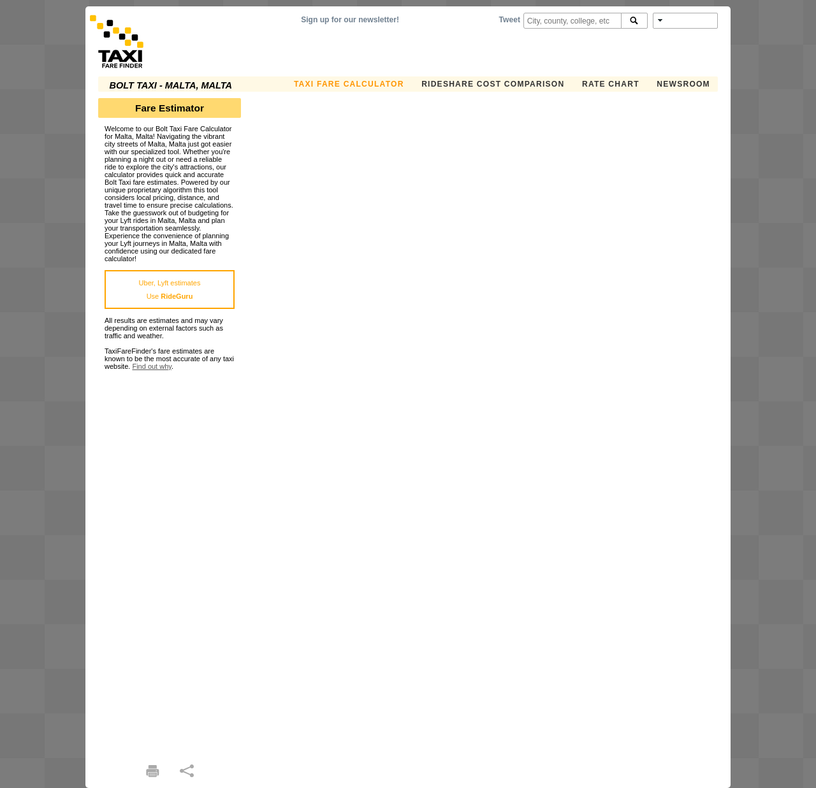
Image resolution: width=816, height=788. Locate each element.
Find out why (151, 366)
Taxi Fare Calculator (349, 84)
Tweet (509, 19)
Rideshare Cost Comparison (492, 84)
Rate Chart (610, 84)
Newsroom (683, 84)
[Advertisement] (169, 561)
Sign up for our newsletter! (350, 19)
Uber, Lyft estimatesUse (170, 289)
